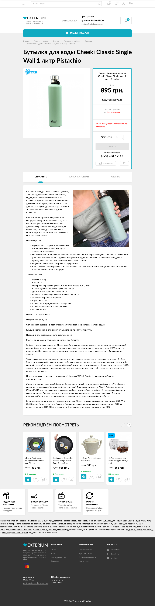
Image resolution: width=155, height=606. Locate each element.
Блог (53, 554)
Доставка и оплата (87, 554)
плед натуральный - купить (15, 533)
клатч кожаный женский (20, 530)
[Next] (129, 425)
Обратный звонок (69, 20)
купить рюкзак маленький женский (31, 527)
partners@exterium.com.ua (92, 24)
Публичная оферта (87, 557)
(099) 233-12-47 (112, 156)
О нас (53, 550)
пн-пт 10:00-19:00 (93, 20)
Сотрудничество (58, 557)
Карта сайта (84, 561)
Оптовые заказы (86, 550)
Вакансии (55, 561)
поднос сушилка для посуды (140, 530)
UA (131, 3)
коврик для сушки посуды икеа (49, 530)
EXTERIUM (43, 521)
